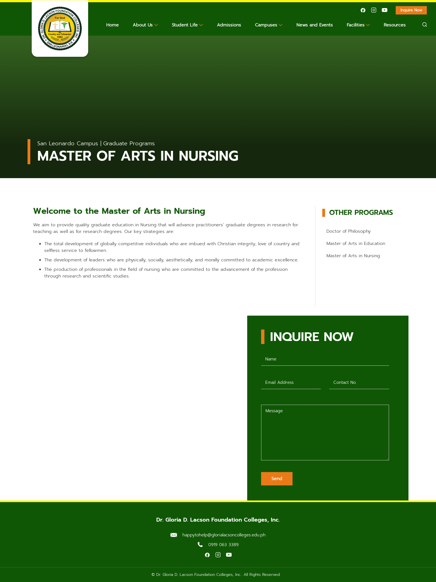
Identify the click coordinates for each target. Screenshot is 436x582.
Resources (395, 25)
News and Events (314, 25)
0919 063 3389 (223, 545)
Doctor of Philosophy (348, 231)
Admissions (229, 25)
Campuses (266, 25)
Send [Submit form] (276, 478)
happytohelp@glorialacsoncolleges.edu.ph (224, 535)
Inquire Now (413, 10)
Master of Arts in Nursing (353, 255)
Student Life (185, 25)
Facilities (356, 25)
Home (112, 25)
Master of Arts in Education (355, 243)
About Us (143, 25)
